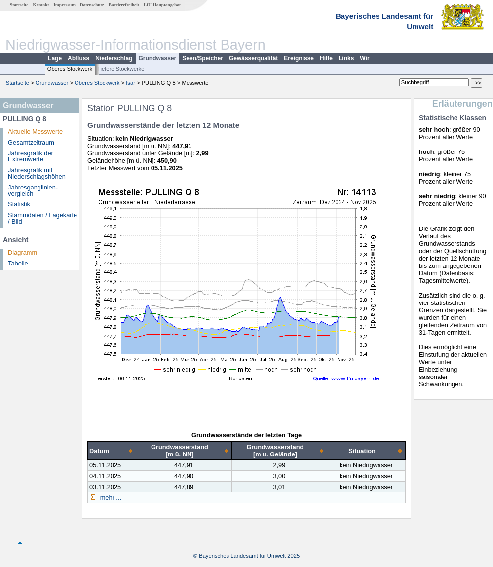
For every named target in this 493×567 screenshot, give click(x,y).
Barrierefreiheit (124, 4)
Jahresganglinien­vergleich (33, 190)
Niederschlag (113, 58)
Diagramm (22, 252)
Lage (55, 58)
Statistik (19, 204)
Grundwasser (158, 58)
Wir (364, 58)
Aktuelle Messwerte (35, 131)
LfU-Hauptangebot (162, 4)
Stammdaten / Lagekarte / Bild (42, 218)
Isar (130, 83)
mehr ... (109, 497)
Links (346, 58)
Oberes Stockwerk (69, 69)
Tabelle (18, 263)
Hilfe (326, 58)
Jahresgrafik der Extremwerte (30, 156)
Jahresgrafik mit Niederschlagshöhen (37, 173)
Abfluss (78, 58)
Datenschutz (92, 4)
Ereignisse (299, 58)
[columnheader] (112, 451)
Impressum (65, 4)
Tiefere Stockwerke (120, 69)
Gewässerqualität (253, 58)
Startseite (19, 4)
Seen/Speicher (202, 58)
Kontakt (41, 4)
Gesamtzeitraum (31, 142)
